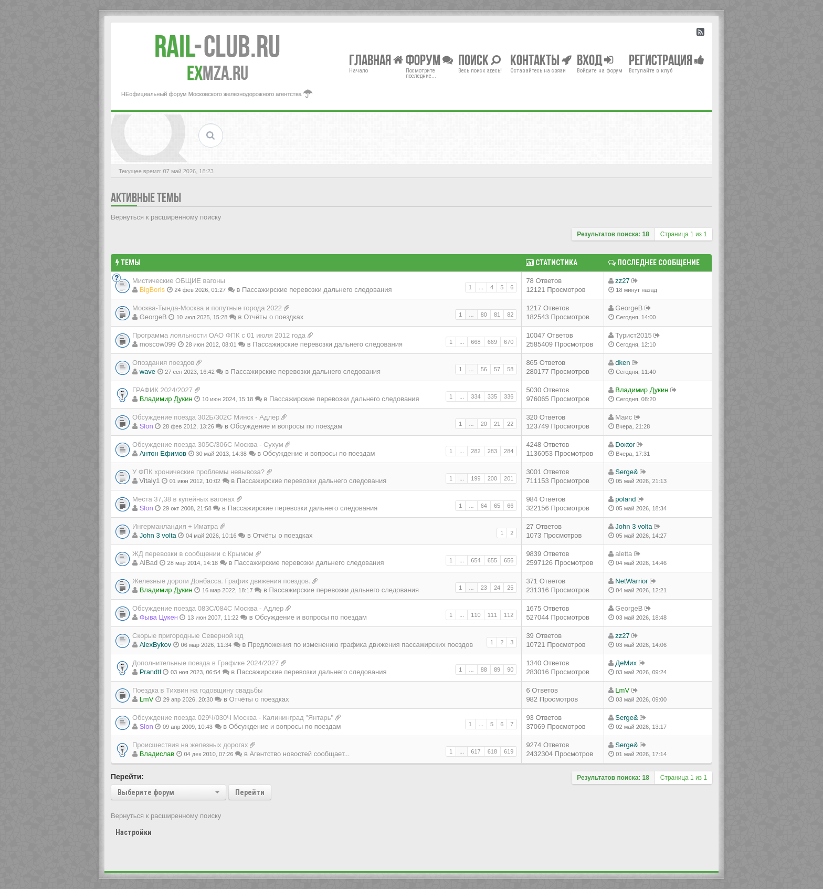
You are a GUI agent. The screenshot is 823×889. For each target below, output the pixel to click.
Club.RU (217, 46)
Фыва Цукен (159, 617)
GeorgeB (153, 317)
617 (475, 751)
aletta (623, 554)
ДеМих (626, 663)
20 (484, 424)
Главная (376, 59)
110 (475, 615)
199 (475, 478)
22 (510, 424)
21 (497, 424)
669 (492, 342)
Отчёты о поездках (273, 317)
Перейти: (127, 776)
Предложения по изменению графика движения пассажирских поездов (360, 645)
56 (484, 369)
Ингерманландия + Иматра (175, 526)
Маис (623, 417)
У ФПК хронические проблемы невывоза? (198, 472)
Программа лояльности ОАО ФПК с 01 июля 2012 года (218, 335)
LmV (147, 699)
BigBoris (152, 290)
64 (484, 506)
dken (622, 363)
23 (484, 587)
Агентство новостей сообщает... (299, 754)
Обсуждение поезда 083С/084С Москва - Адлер (207, 608)
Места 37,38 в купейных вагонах (183, 499)
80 (484, 314)
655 (492, 560)
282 (475, 451)
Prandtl (150, 672)
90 (510, 669)
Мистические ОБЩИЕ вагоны (178, 281)
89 (497, 669)
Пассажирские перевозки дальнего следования (317, 290)
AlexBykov (156, 645)
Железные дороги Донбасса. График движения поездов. (221, 581)
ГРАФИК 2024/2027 (162, 390)
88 (484, 669)
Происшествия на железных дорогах (190, 745)
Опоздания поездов (163, 363)
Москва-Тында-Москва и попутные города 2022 (207, 308)
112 (508, 615)
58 (510, 369)
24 (497, 587)
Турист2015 (633, 335)
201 (508, 478)
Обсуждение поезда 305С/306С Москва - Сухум (207, 444)
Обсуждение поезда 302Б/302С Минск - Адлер (206, 417)
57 (497, 369)
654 (475, 560)
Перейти (250, 792)
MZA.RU (217, 73)
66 (510, 506)
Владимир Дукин (166, 399)
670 (508, 342)
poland (625, 499)
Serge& (626, 472)
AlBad (149, 563)
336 (508, 396)
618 (492, 751)
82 (510, 314)
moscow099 (158, 344)
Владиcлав (157, 754)
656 (508, 560)
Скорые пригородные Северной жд (188, 636)
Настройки (133, 832)
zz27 (622, 281)
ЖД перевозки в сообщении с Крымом (193, 554)
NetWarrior (631, 581)
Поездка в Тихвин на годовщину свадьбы (197, 690)
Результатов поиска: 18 (613, 234)
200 (492, 478)
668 (475, 342)
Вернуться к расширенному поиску (166, 217)
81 (497, 314)
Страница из (683, 234)
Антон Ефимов (163, 453)
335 (492, 396)
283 (492, 451)
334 (475, 396)
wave (147, 371)
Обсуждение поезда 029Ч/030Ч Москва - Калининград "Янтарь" (232, 717)
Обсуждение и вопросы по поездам (286, 426)
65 (497, 506)
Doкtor (625, 444)
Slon (146, 426)
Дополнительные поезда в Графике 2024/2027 (205, 663)
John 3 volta (158, 535)
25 (510, 587)
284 (508, 451)
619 (508, 751)
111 (492, 615)
